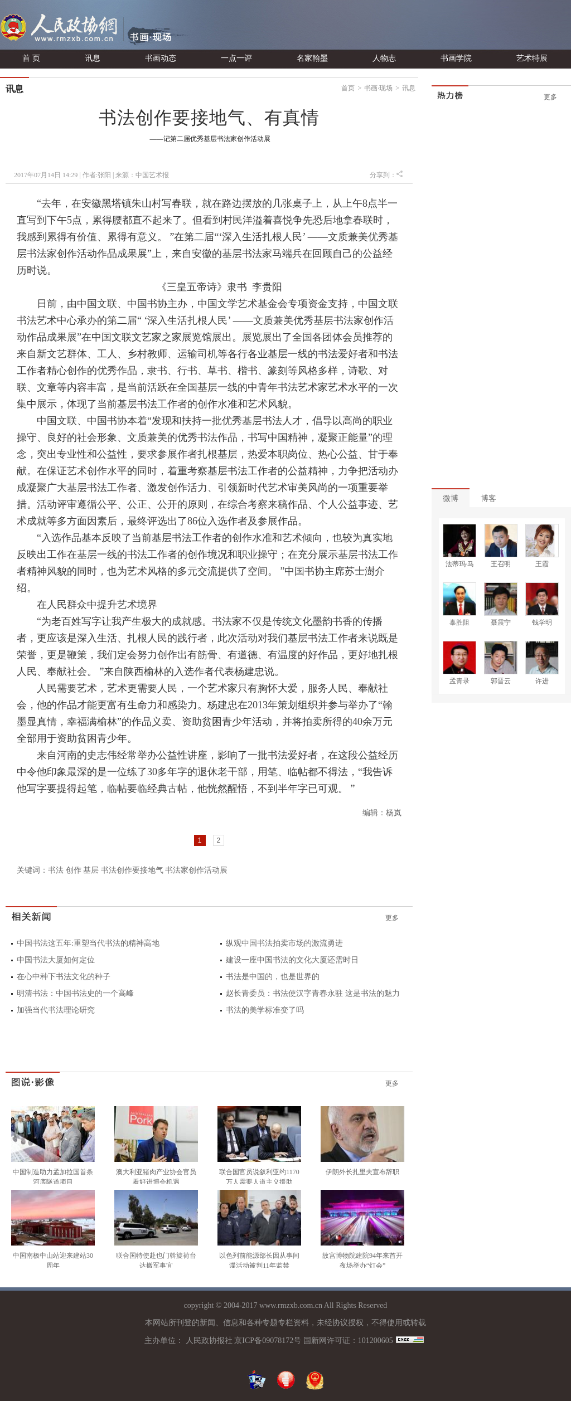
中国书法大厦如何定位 (56, 960)
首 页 (31, 58)
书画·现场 (378, 88)
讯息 (92, 58)
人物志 (384, 58)
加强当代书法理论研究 (56, 1010)
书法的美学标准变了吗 (265, 1010)
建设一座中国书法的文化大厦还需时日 (292, 960)
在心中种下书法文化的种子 (63, 976)
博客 (488, 498)
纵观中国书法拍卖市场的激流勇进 (284, 943)
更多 (392, 918)
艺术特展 (532, 58)
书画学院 (456, 58)
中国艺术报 (152, 175)
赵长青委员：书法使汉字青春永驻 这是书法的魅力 (313, 993)
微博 (450, 498)
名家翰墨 (312, 58)
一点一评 (236, 58)
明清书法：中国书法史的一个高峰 (75, 993)
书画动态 (160, 58)
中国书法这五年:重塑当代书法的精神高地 (88, 943)
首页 (348, 88)
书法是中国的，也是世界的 (273, 976)
